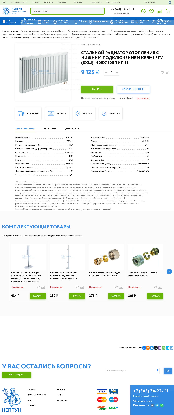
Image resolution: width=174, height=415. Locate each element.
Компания (62, 2)
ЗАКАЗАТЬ (38, 297)
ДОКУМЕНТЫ (80, 128)
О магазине (64, 401)
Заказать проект (136, 89)
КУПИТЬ (98, 89)
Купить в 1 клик (128, 98)
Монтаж (36, 2)
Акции (61, 395)
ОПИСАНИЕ (54, 128)
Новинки (78, 2)
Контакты (48, 2)
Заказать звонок (121, 13)
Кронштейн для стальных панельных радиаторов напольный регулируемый (64, 276)
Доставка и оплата (19, 2)
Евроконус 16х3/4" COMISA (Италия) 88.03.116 (143, 275)
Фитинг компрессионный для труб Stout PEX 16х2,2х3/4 (105, 275)
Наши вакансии (113, 2)
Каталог (33, 390)
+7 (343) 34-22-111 (122, 9)
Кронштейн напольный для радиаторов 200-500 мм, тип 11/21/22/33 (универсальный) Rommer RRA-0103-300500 (27, 278)
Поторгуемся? (146, 98)
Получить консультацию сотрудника (99, 98)
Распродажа (96, 2)
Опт (4, 2)
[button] (169, 272)
